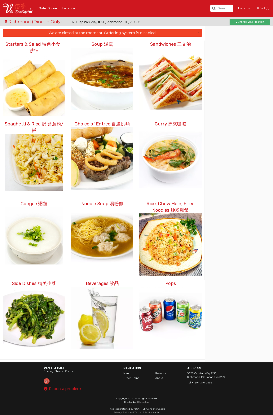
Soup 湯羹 (102, 44)
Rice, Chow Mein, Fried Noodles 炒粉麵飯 (171, 207)
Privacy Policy (121, 412)
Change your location (250, 22)
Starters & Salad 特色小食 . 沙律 (34, 47)
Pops (170, 283)
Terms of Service (143, 412)
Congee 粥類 (34, 203)
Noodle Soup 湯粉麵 (102, 203)
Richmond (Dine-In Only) (34, 21)
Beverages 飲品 (102, 283)
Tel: (199, 382)
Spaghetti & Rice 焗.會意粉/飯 (34, 127)
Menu (126, 373)
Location (68, 8)
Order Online (48, 8)
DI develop (143, 401)
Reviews (160, 373)
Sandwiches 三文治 (170, 44)
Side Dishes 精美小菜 (34, 283)
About (159, 378)
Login (242, 8)
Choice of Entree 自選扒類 (102, 124)
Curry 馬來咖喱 (170, 124)
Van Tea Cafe (54, 368)
